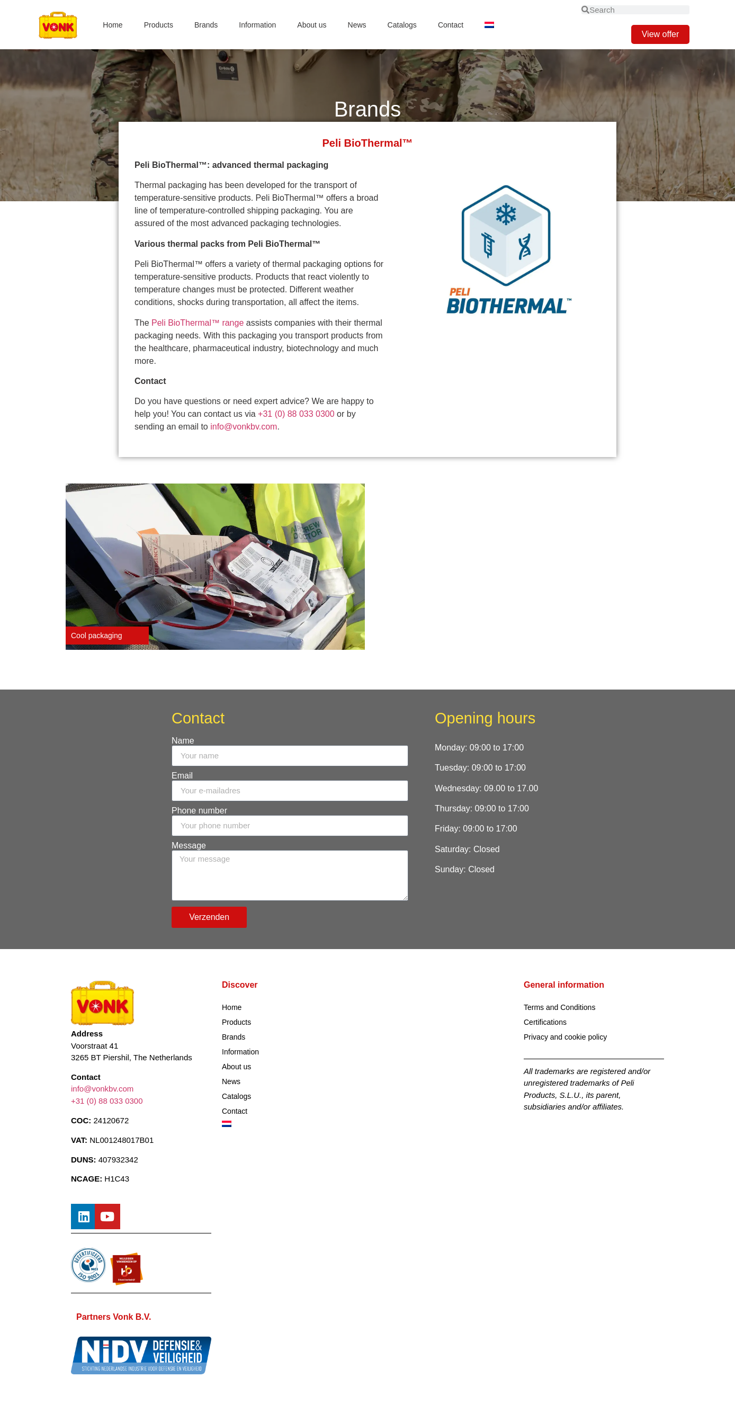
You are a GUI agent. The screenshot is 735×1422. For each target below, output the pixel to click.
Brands (206, 25)
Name (183, 741)
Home (112, 25)
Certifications (545, 1022)
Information (257, 25)
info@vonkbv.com (243, 426)
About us (311, 25)
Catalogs (402, 25)
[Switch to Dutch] (489, 25)
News (357, 25)
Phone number (199, 811)
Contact (450, 25)
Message (189, 846)
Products (158, 25)
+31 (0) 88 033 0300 (297, 413)
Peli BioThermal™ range (197, 322)
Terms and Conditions (559, 1007)
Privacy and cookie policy (565, 1037)
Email (182, 776)
